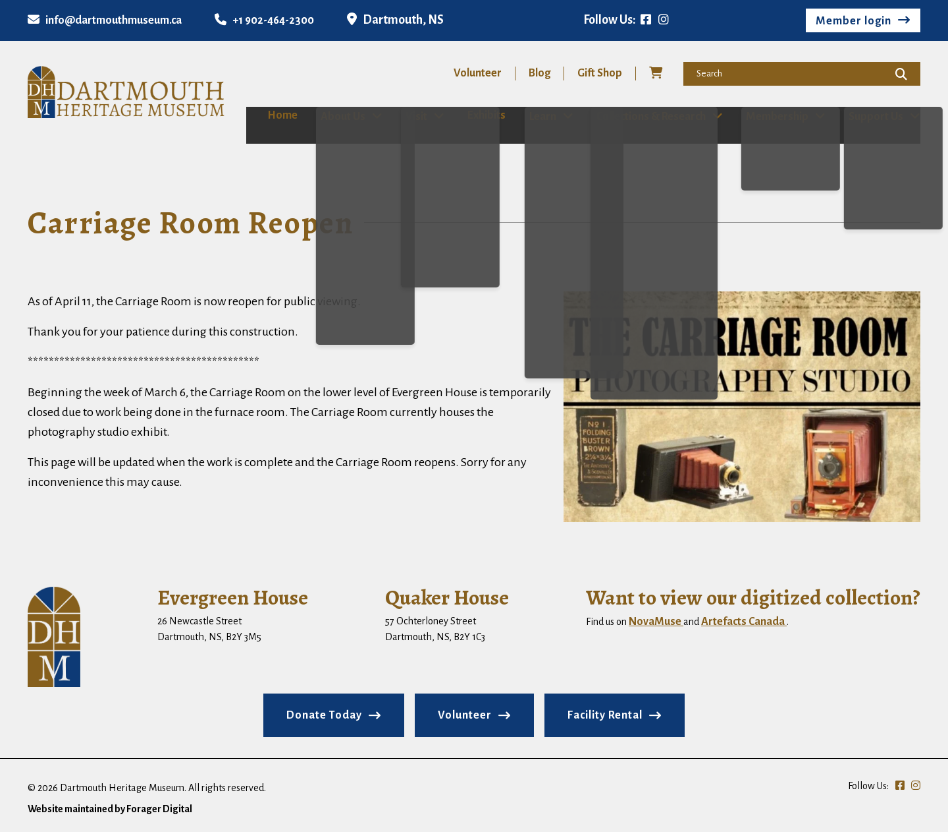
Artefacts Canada (744, 621)
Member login (853, 21)
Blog (539, 73)
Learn (538, 116)
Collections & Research (649, 116)
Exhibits (477, 115)
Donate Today (324, 715)
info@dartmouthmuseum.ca (105, 20)
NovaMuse (656, 621)
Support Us (880, 116)
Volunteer (478, 73)
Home (261, 115)
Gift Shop (599, 73)
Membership (778, 116)
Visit (404, 116)
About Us (328, 116)
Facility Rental (605, 715)
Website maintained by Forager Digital (110, 808)
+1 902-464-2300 (264, 20)
